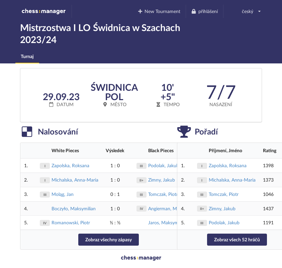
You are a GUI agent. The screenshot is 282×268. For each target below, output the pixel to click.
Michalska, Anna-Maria (75, 180)
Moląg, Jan (63, 194)
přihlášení (204, 11)
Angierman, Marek (167, 208)
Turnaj (27, 56)
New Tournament (158, 11)
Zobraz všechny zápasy (108, 239)
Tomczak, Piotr (163, 194)
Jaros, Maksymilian (167, 222)
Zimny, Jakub (161, 180)
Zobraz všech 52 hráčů (237, 239)
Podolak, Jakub (163, 165)
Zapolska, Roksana (70, 165)
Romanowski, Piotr (71, 222)
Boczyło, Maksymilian (74, 208)
